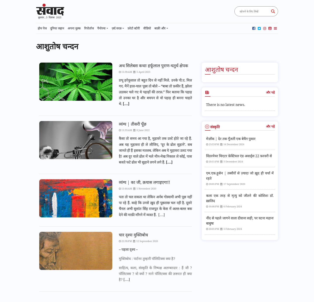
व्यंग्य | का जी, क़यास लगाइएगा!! (144, 182)
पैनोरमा (101, 28)
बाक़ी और (160, 28)
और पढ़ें (270, 92)
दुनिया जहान (57, 28)
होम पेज (42, 28)
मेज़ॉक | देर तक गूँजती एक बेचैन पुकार (231, 138)
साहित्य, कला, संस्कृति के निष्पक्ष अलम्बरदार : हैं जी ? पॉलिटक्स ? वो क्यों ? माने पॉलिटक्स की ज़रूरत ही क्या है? (155, 273)
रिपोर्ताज (89, 28)
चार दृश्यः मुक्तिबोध (133, 235)
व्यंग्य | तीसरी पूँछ (132, 124)
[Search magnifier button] (273, 11)
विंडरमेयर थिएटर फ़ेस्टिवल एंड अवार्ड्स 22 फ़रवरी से (239, 156)
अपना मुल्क (74, 28)
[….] (125, 103)
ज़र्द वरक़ (117, 28)
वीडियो (147, 28)
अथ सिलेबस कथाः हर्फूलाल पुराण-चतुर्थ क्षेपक (153, 65)
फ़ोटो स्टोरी (134, 28)
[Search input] (254, 11)
